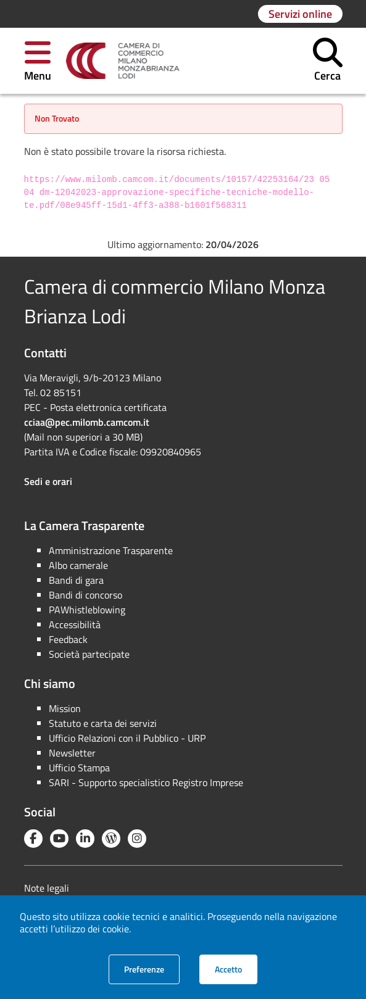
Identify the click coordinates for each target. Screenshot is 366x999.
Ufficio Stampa (79, 767)
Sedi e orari (48, 481)
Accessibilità (75, 624)
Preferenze (152, 969)
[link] (123, 61)
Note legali (46, 888)
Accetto (236, 969)
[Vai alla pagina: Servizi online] (300, 14)
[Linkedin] (85, 838)
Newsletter (72, 752)
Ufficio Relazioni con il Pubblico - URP (127, 738)
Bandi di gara (76, 580)
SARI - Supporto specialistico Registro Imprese (146, 782)
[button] (37, 61)
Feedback (68, 639)
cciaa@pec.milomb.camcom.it (86, 422)
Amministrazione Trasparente (111, 550)
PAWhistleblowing (87, 609)
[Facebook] (33, 838)
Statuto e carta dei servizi (103, 723)
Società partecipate (89, 654)
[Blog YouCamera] (111, 838)
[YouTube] (59, 838)
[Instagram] (137, 838)
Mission (65, 708)
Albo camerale (78, 565)
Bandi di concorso (85, 594)
